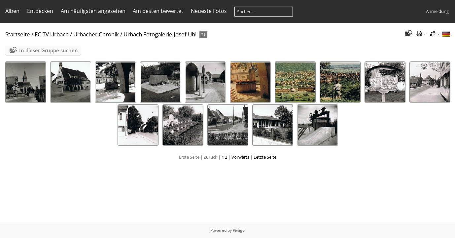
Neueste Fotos (209, 11)
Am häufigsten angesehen (93, 11)
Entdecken (40, 11)
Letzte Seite (265, 157)
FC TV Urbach (52, 34)
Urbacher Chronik (96, 34)
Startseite (17, 34)
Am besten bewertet (158, 11)
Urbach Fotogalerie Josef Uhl (159, 34)
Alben (12, 11)
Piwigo (239, 230)
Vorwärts (240, 157)
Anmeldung (437, 11)
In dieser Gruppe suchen (48, 50)
